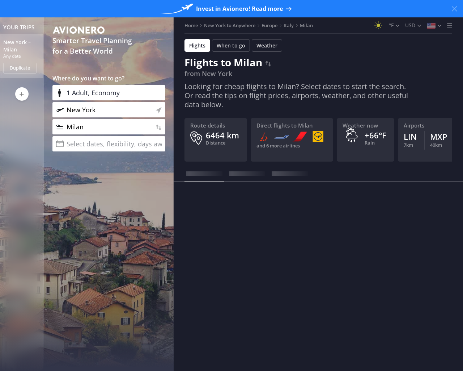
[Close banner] (454, 8)
